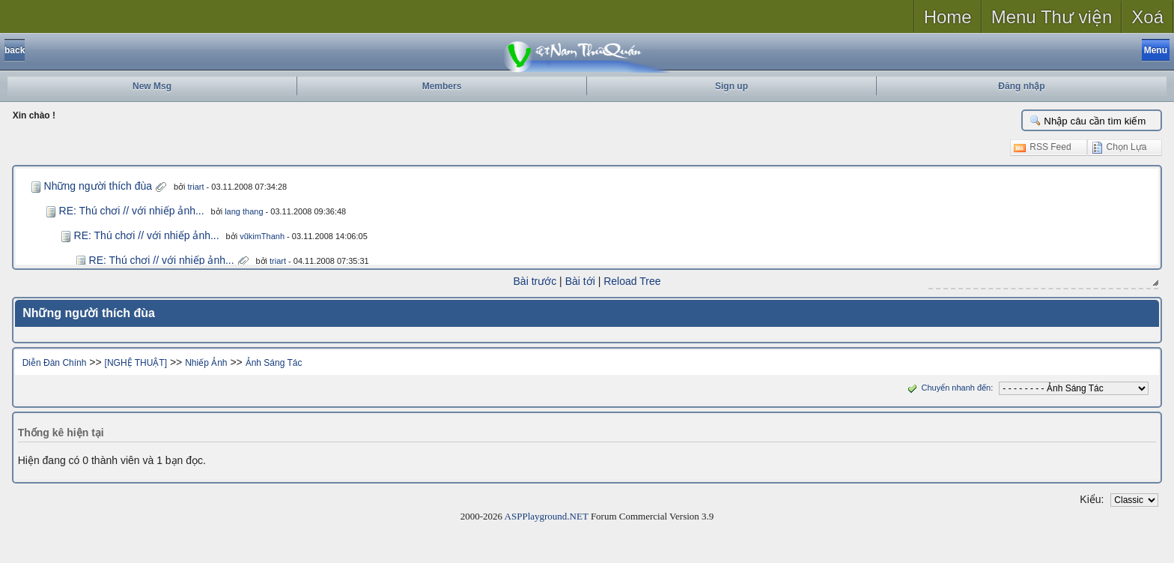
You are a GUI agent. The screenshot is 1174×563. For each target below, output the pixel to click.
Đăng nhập (1021, 86)
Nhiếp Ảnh (206, 363)
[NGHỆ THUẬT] (136, 363)
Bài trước (535, 281)
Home (948, 17)
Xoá (1147, 17)
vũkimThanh (262, 236)
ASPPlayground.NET (546, 516)
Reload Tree (631, 281)
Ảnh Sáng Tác (274, 363)
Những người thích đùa (98, 186)
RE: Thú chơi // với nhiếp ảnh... (131, 211)
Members (442, 86)
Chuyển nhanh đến (947, 387)
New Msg (152, 86)
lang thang (244, 211)
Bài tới (580, 281)
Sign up (731, 86)
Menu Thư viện (1052, 17)
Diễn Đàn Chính (54, 363)
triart (196, 186)
